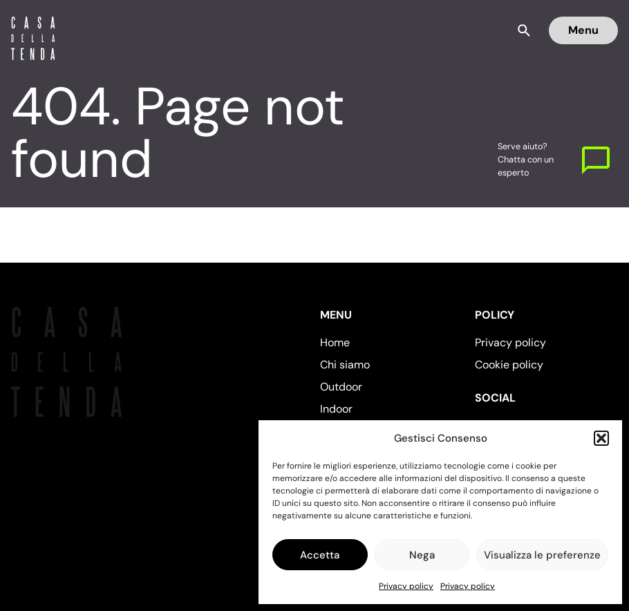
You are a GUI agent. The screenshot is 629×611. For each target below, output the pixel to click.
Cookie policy (509, 364)
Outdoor (341, 386)
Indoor (336, 409)
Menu (583, 30)
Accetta (319, 555)
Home (335, 342)
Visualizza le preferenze (542, 555)
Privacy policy (406, 586)
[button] (601, 438)
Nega (422, 555)
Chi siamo (345, 364)
